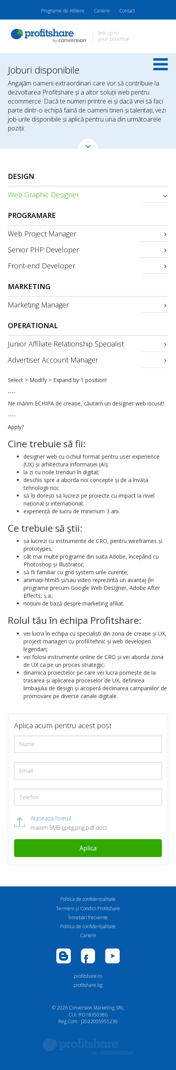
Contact (127, 10)
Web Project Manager (42, 233)
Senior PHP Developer (43, 249)
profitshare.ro (88, 976)
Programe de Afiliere (62, 10)
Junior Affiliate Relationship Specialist (66, 343)
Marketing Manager (38, 304)
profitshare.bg (88, 985)
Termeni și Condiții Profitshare (88, 908)
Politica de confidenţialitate (88, 899)
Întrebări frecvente (88, 917)
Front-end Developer (41, 265)
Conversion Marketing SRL (96, 1007)
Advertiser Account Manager (53, 359)
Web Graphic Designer (43, 194)
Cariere (102, 10)
